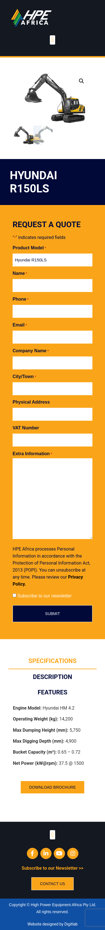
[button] (52, 40)
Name (20, 273)
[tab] (52, 661)
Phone (21, 298)
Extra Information (32, 453)
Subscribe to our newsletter (44, 595)
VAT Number (26, 427)
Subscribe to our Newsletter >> (52, 867)
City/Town (24, 376)
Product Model (29, 247)
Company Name (31, 350)
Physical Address (31, 402)
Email (20, 324)
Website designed (42, 923)
